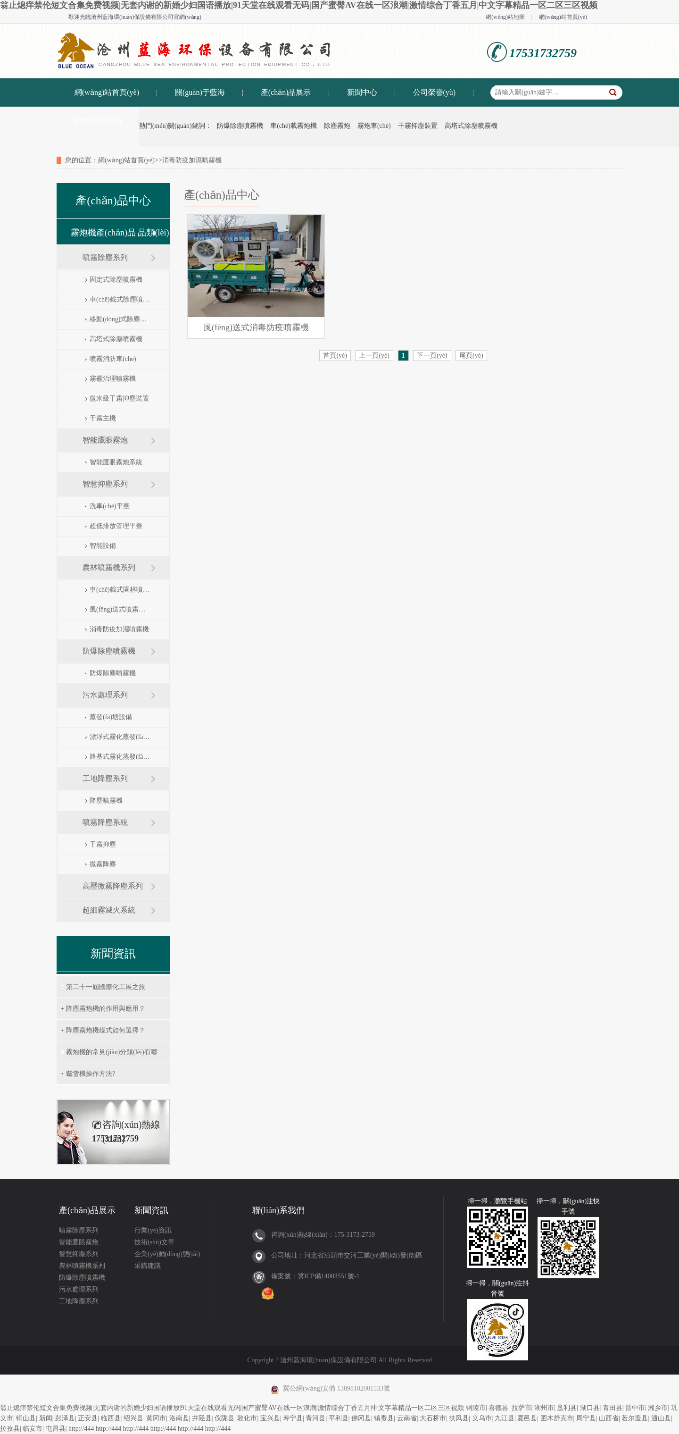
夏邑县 (527, 1418)
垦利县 (567, 1407)
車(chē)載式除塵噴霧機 (120, 299)
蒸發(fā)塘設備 (111, 717)
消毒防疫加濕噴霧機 (119, 629)
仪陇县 (224, 1418)
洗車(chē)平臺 (110, 506)
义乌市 (482, 1418)
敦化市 (247, 1418)
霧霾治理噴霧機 (113, 378)
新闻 (45, 1418)
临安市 (32, 1428)
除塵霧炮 (337, 125)
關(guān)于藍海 (200, 92)
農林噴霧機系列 (109, 567)
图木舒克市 (556, 1418)
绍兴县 (133, 1418)
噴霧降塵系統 (105, 822)
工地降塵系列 (105, 778)
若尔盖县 (634, 1418)
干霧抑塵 (103, 844)
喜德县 (498, 1407)
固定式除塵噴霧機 (116, 279)
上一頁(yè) (374, 355)
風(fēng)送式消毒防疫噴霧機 (256, 327)
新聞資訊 (151, 1210)
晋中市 (635, 1407)
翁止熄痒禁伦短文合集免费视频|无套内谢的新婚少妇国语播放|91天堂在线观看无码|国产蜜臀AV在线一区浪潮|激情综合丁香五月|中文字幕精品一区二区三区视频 (299, 5)
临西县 (111, 1418)
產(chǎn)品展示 (286, 92)
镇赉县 (384, 1418)
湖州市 (544, 1407)
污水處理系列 (105, 695)
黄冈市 (156, 1418)
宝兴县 (270, 1418)
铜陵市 (476, 1407)
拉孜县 (10, 1428)
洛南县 (179, 1418)
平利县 (338, 1418)
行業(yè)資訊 (153, 1230)
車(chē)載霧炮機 (293, 125)
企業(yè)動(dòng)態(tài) (167, 1254)
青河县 (315, 1418)
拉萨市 (521, 1407)
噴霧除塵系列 (105, 257)
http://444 (81, 1428)
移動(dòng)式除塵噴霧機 (120, 319)
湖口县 (590, 1407)
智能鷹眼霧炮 (105, 440)
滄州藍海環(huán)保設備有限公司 (132, 17)
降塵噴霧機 (106, 800)
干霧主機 (103, 418)
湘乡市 (658, 1407)
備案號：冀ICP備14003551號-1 (315, 1276)
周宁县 (586, 1418)
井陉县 (202, 1418)
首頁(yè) (335, 355)
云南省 (407, 1418)
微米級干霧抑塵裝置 (119, 398)
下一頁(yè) (432, 355)
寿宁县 (293, 1418)
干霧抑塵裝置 (418, 125)
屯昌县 (56, 1428)
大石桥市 (433, 1418)
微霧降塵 (103, 864)
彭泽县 (65, 1418)
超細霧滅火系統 (109, 910)
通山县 (661, 1418)
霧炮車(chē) (374, 125)
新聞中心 (362, 92)
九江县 (504, 1418)
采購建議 (147, 1265)
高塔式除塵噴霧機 (471, 125)
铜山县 (26, 1418)
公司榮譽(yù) (434, 92)
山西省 (609, 1418)
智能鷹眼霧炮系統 (116, 462)
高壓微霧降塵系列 (113, 886)
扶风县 (459, 1418)
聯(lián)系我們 (98, 121)
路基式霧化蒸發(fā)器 (120, 756)
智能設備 (103, 545)
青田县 (612, 1407)
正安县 (88, 1418)
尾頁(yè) (471, 355)
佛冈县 (361, 1418)
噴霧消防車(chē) (113, 358)
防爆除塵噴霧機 (240, 125)
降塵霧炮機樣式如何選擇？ (105, 1030)
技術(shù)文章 (154, 1242)
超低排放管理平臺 (116, 525)
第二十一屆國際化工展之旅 (105, 986)
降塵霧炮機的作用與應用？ (105, 1008)
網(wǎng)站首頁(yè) (563, 17)
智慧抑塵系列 (105, 484)
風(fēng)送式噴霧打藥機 (120, 609)
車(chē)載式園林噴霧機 (120, 589)
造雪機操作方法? (90, 1073)
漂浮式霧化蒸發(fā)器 (120, 736)
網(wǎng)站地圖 (505, 17)
